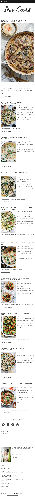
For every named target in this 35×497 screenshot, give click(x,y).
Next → (20, 419)
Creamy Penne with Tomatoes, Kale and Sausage (16, 349)
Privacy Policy (4, 486)
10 (11, 412)
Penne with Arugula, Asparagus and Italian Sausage (16, 208)
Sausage (26, 84)
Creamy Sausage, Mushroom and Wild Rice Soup (17, 138)
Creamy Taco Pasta (6, 476)
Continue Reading (5, 96)
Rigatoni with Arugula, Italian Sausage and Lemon (14, 102)
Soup (24, 269)
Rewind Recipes (4, 433)
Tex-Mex (25, 410)
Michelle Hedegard (12, 495)
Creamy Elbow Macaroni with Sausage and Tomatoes (14, 20)
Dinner (21, 304)
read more (18, 454)
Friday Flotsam (4, 431)
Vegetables (31, 234)
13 (11, 307)
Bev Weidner (5, 84)
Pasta (21, 84)
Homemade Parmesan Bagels (8, 475)
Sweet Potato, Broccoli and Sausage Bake (17, 314)
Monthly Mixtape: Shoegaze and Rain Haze (12, 472)
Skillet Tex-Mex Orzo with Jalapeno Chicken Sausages (16, 384)
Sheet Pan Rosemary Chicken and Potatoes (12, 479)
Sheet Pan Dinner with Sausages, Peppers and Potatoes (15, 278)
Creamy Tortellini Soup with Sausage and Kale (17, 243)
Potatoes (26, 304)
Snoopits (3, 437)
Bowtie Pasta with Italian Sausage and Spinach (16, 173)
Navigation (6, 1)
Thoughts (3, 435)
